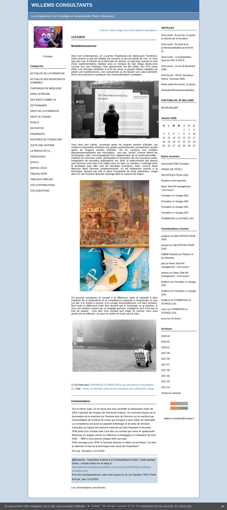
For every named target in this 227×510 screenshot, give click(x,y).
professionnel (110, 388)
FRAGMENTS (37, 134)
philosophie (140, 388)
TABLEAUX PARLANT (41, 179)
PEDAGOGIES (38, 156)
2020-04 (165, 336)
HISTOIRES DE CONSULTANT (46, 139)
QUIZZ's (34, 162)
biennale (98, 388)
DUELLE (34, 122)
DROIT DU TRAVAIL (40, 117)
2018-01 (165, 347)
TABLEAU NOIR (38, 174)
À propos (48, 56)
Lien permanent (129, 385)
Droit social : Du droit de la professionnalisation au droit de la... (177, 47)
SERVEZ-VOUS (38, 168)
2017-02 (165, 387)
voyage (151, 388)
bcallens (165, 236)
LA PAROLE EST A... (41, 151)
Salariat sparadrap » (146, 30)
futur (131, 388)
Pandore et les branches (173, 180)
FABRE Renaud (169, 254)
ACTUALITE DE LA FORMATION (47, 73)
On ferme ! (176, 318)
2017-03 (165, 381)
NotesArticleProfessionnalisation (177, 90)
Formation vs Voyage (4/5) (174, 201)
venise (85, 388)
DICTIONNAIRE (38, 105)
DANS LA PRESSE (40, 94)
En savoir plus (183, 506)
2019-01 (165, 342)
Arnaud (165, 245)
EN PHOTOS (37, 128)
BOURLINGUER (169, 108)
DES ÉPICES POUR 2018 (174, 175)
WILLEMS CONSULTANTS (61, 5)
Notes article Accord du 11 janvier (178, 84)
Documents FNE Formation (175, 164)
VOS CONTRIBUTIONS (42, 185)
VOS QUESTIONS (39, 190)
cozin (164, 309)
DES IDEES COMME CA (43, 100)
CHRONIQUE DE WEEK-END (45, 88)
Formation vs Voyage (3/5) (174, 207)
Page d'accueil (125, 30)
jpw (163, 263)
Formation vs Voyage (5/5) (174, 195)
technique (123, 388)
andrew (165, 273)
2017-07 (165, 364)
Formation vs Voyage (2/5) (174, 213)
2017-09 (165, 353)
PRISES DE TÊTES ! (172, 169)
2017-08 (165, 359)
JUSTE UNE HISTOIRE (42, 145)
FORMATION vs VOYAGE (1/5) (177, 218)
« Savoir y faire (106, 30)
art (91, 388)
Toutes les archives (171, 393)
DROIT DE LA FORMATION (44, 111)
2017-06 (165, 370)
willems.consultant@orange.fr (179, 418)
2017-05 (165, 376)
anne (163, 318)
